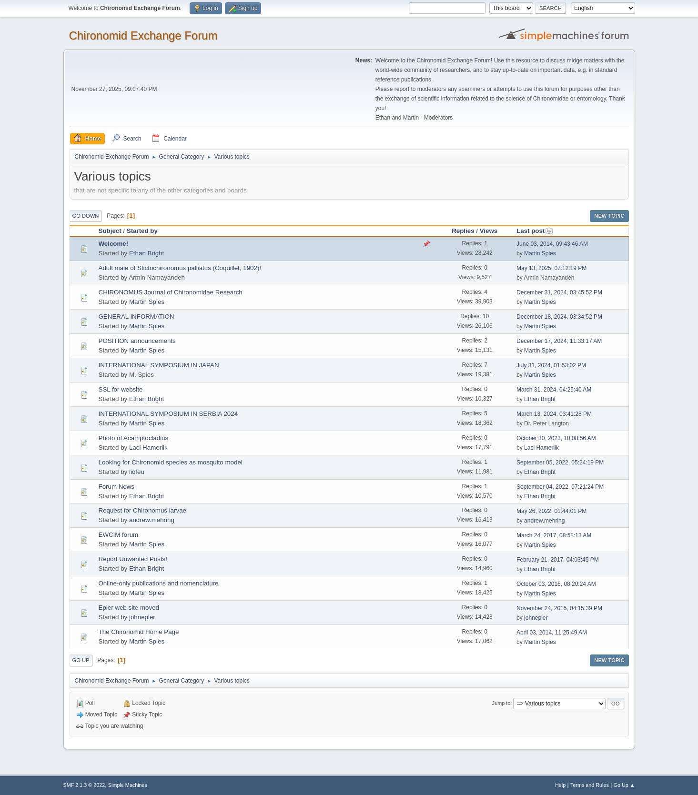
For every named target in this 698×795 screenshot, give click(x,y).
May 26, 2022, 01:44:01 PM (551, 511)
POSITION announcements (137, 340)
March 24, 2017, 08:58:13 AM (553, 535)
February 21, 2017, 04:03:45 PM (557, 559)
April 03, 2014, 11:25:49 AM (551, 632)
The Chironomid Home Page (139, 631)
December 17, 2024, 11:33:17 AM (559, 341)
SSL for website (121, 389)
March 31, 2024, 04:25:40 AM (553, 389)
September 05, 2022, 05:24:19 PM (560, 462)
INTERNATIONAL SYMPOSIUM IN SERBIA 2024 (168, 413)
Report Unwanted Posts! (133, 559)
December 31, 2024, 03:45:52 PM (559, 292)
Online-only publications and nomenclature (159, 583)
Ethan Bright (146, 253)
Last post (534, 230)
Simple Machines (127, 785)
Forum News (117, 486)
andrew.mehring (151, 519)
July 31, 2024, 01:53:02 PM (551, 365)
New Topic (609, 216)
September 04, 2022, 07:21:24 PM (560, 486)
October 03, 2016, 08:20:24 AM (556, 584)
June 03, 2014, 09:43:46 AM (552, 244)
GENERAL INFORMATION (136, 316)
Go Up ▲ (624, 785)
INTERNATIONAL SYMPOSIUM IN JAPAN (159, 365)
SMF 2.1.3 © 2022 (84, 785)
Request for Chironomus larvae (142, 510)
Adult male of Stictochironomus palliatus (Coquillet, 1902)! (180, 268)
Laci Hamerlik (148, 447)
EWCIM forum (119, 534)
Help (560, 785)
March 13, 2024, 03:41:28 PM (554, 414)
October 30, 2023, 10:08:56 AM (556, 438)
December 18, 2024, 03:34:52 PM (559, 316)
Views (489, 230)
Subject (110, 230)
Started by (142, 230)
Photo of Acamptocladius (134, 438)
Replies (463, 230)
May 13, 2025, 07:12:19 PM (551, 268)
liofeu (136, 471)
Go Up (81, 660)
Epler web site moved (129, 607)
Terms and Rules (589, 785)
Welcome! (114, 243)
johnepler (142, 617)
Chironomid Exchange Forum (143, 35)
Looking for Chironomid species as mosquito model (171, 462)
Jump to (501, 703)
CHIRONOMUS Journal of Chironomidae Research (171, 292)
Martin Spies (540, 253)
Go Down (85, 216)
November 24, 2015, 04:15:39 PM (559, 608)
